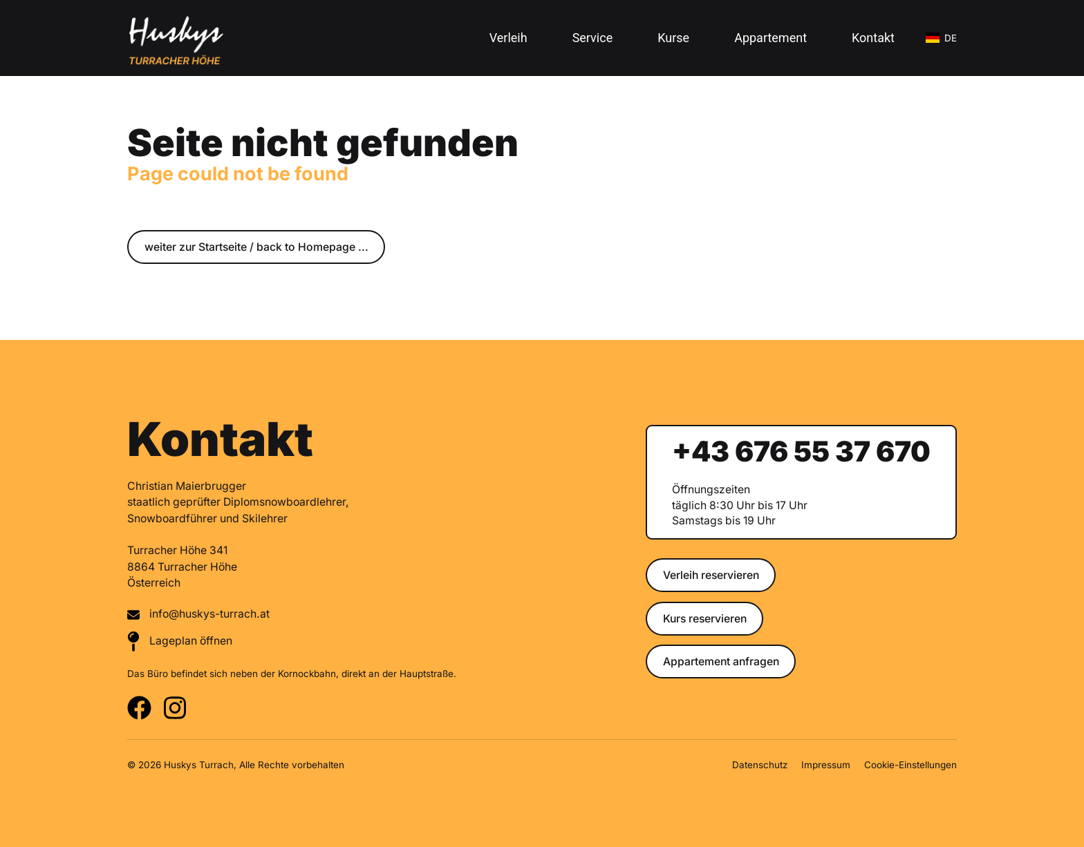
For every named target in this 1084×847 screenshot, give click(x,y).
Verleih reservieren (711, 575)
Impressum (825, 764)
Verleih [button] (508, 37)
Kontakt (873, 37)
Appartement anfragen (721, 661)
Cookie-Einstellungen (910, 764)
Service (592, 37)
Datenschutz (759, 764)
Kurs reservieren (705, 618)
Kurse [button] (673, 37)
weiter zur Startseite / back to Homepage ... (256, 247)
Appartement (770, 37)
